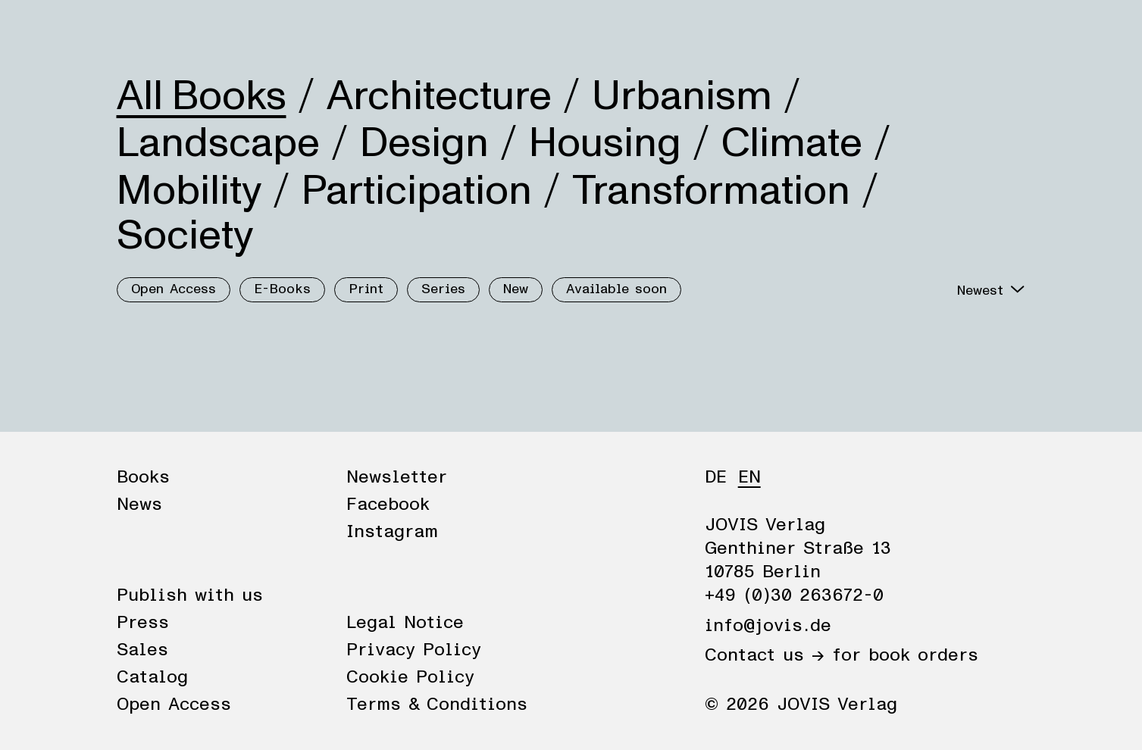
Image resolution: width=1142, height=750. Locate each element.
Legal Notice (405, 623)
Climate (791, 143)
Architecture (439, 96)
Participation (417, 191)
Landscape (218, 143)
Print (366, 289)
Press (143, 623)
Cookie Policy (410, 677)
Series (443, 289)
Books (143, 32)
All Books (201, 96)
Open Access (173, 289)
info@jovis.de (768, 626)
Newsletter (396, 477)
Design (424, 143)
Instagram (392, 532)
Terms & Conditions (436, 704)
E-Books (282, 289)
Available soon (616, 289)
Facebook (388, 504)
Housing (605, 143)
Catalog (152, 677)
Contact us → (764, 655)
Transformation (711, 191)
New (515, 289)
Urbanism (682, 96)
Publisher (289, 32)
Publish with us (190, 595)
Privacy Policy (413, 650)
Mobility (189, 191)
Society (185, 236)
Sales (142, 650)
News (210, 32)
